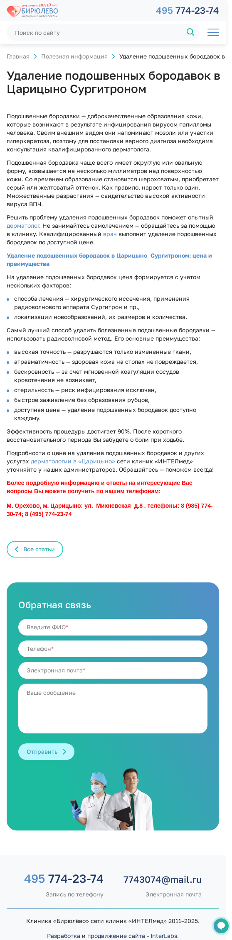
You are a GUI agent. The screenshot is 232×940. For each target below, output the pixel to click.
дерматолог (23, 225)
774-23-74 (187, 10)
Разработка (63, 935)
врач (110, 233)
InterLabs (164, 935)
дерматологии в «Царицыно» (73, 461)
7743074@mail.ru (162, 879)
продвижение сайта (116, 935)
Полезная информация (74, 56)
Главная (18, 56)
